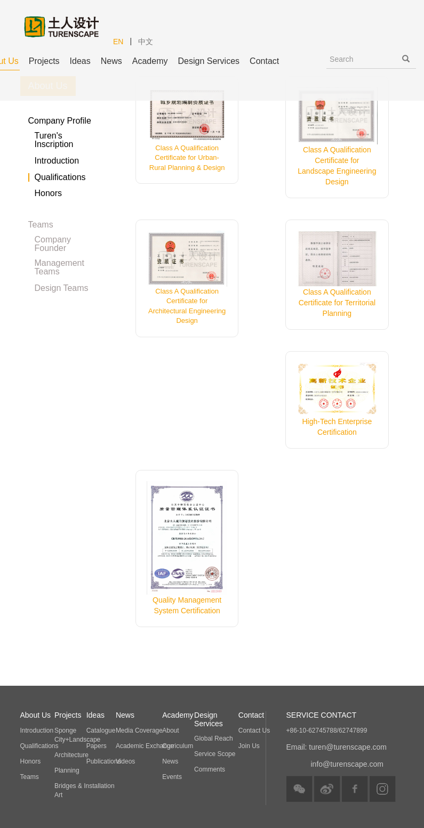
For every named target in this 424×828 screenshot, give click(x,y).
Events (172, 777)
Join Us (249, 746)
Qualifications (60, 177)
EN (118, 41)
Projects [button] (44, 61)
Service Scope (214, 754)
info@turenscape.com (347, 764)
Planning (66, 770)
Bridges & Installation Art (84, 790)
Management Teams (59, 263)
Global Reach (213, 738)
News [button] (111, 61)
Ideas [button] (80, 61)
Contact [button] (264, 61)
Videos (125, 761)
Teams (29, 777)
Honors (48, 193)
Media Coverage (139, 730)
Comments (209, 769)
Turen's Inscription (54, 136)
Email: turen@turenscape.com (336, 747)
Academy (150, 61)
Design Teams (62, 288)
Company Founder (53, 240)
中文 (145, 41)
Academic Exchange (145, 746)
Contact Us (254, 730)
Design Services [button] (208, 61)
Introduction (57, 161)
